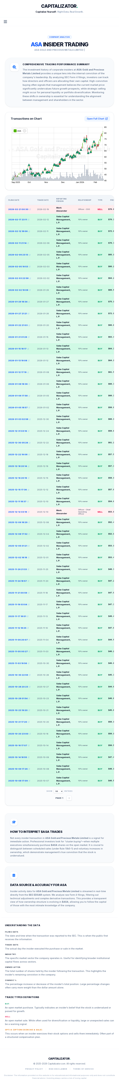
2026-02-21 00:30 (19, 209)
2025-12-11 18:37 (18, 501)
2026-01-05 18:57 (19, 407)
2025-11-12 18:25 (18, 628)
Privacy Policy (34, 1069)
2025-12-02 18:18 (18, 557)
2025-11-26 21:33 (18, 569)
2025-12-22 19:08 (19, 454)
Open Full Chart (97, 118)
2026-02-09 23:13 (19, 254)
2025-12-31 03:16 (18, 431)
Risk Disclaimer (58, 1069)
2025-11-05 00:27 (19, 651)
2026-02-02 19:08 (19, 290)
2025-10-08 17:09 (19, 780)
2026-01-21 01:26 (18, 337)
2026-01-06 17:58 (19, 395)
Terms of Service (83, 1069)
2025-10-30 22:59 (19, 675)
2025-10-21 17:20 (18, 722)
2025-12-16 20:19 (18, 478)
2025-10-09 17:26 (19, 769)
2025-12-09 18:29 (19, 522)
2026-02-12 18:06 (19, 231)
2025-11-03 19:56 (18, 663)
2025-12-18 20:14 (18, 466)
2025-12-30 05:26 (19, 442)
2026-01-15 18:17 (18, 348)
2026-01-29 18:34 (19, 301)
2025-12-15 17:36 (18, 489)
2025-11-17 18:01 (18, 616)
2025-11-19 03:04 (18, 604)
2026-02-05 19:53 (19, 266)
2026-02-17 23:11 (18, 219)
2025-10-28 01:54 (19, 698)
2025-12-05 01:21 (18, 546)
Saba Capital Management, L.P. (63, 219)
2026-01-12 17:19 (18, 372)
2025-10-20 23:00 (19, 733)
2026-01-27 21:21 (18, 313)
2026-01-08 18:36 (19, 384)
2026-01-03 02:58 (19, 419)
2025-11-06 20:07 (19, 639)
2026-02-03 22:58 (19, 278)
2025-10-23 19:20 (19, 710)
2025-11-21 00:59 (18, 592)
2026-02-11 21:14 (18, 243)
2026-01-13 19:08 (18, 360)
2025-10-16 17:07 (18, 745)
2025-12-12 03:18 (18, 512)
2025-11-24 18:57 (18, 581)
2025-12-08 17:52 (19, 534)
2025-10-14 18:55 (18, 757)
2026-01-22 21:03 (19, 325)
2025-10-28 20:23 (19, 686)
